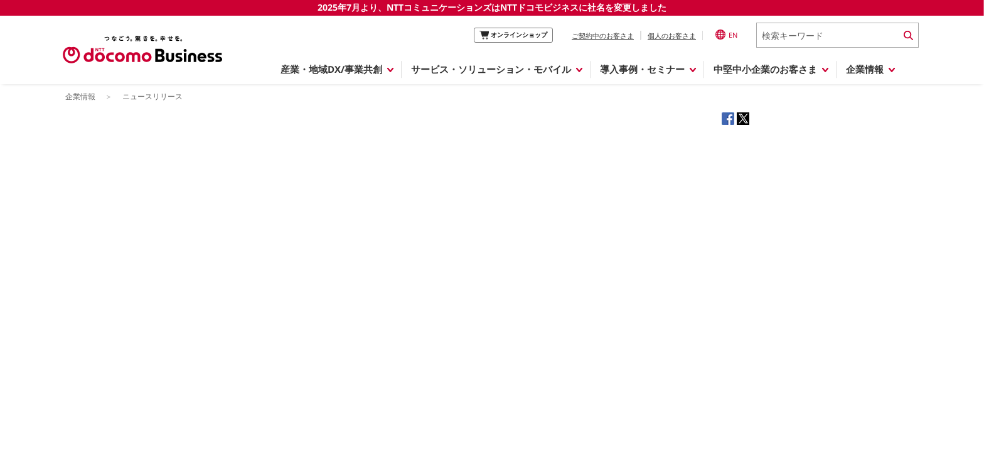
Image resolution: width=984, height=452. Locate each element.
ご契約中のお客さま (603, 35)
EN (726, 35)
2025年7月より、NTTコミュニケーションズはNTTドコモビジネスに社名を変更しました (492, 7)
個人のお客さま (672, 35)
